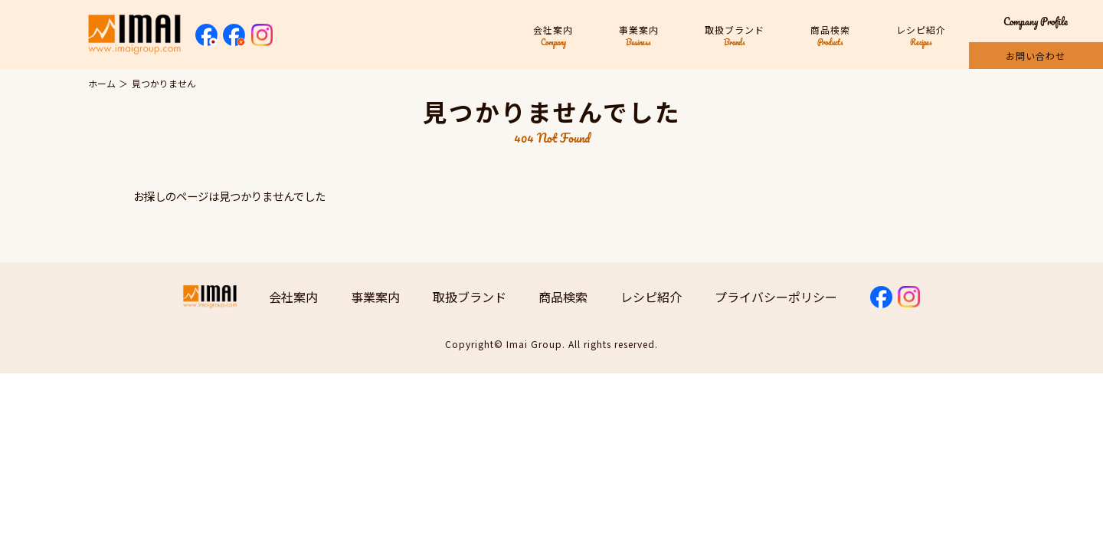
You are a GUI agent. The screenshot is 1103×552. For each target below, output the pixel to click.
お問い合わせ (1035, 55)
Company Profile (1035, 21)
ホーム (102, 83)
